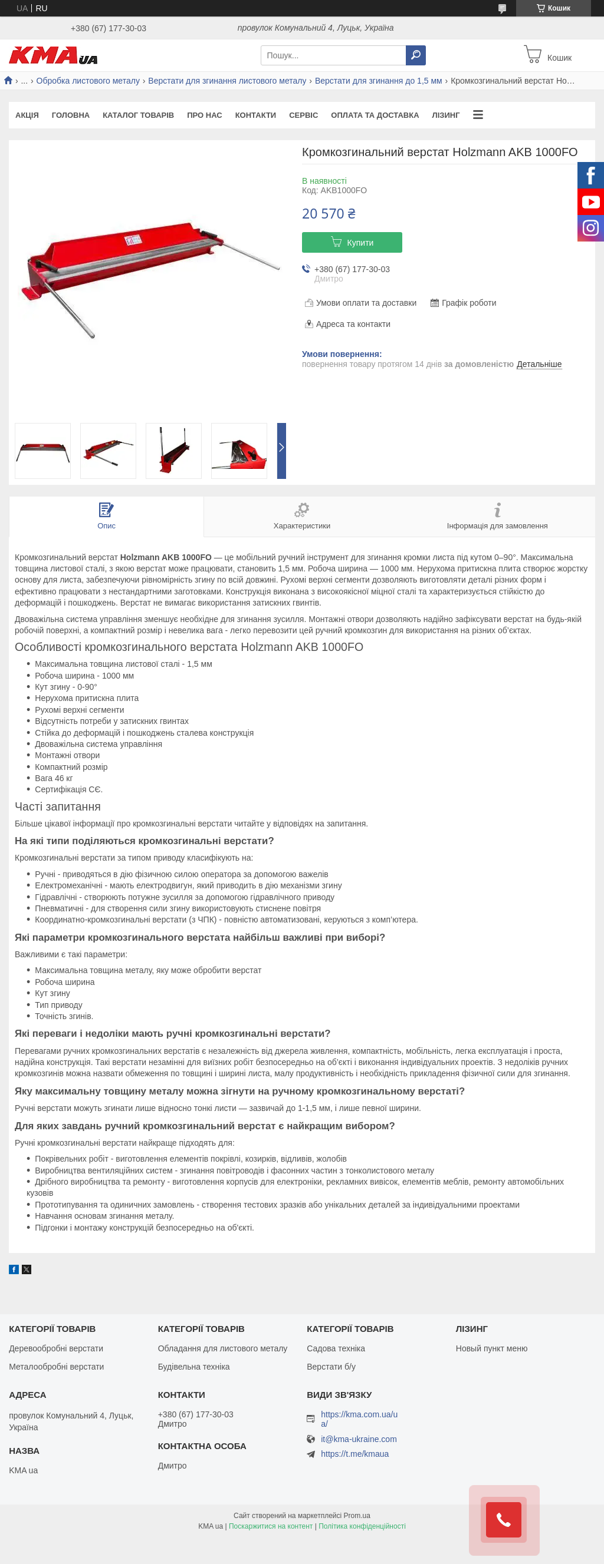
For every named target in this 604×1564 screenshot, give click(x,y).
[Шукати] (416, 55)
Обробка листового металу (88, 80)
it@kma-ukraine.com (359, 1439)
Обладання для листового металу (223, 1348)
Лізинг (446, 115)
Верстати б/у (331, 1366)
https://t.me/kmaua (355, 1454)
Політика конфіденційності (362, 1526)
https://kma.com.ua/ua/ (359, 1419)
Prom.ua (357, 1516)
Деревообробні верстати (56, 1348)
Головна (71, 115)
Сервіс (303, 115)
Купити (360, 242)
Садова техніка (336, 1348)
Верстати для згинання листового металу (227, 80)
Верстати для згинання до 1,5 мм (378, 80)
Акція (27, 115)
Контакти (256, 115)
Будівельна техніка (194, 1366)
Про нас (204, 115)
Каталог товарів (138, 115)
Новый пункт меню (492, 1348)
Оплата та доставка (375, 115)
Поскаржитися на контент (271, 1526)
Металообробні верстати (56, 1366)
